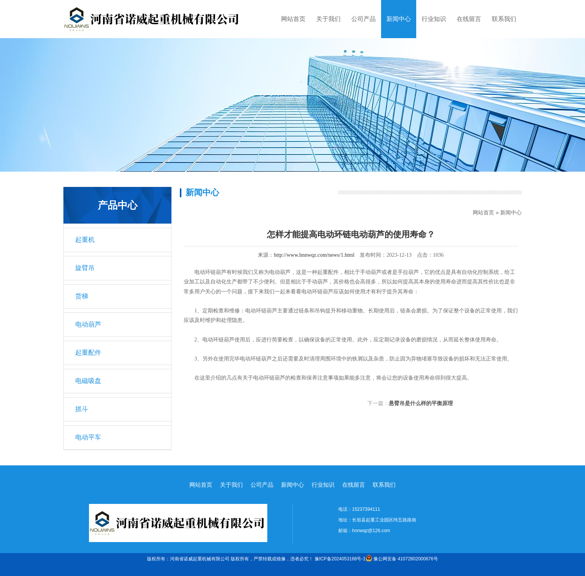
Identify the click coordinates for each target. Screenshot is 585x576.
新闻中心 (398, 19)
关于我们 (328, 19)
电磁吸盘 (88, 381)
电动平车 (88, 437)
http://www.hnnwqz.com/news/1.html (314, 255)
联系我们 (504, 19)
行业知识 (434, 19)
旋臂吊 (85, 268)
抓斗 (81, 409)
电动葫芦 (88, 324)
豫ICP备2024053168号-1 (340, 559)
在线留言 (469, 19)
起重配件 (88, 352)
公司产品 (363, 19)
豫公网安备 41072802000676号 (401, 559)
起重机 (85, 239)
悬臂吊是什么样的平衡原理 (421, 403)
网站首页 (293, 19)
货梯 (81, 296)
